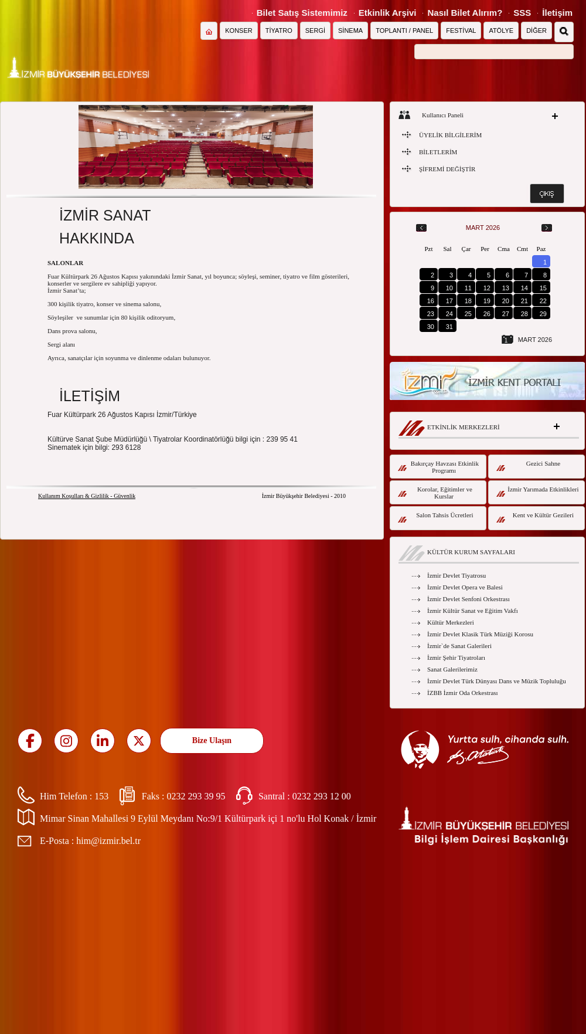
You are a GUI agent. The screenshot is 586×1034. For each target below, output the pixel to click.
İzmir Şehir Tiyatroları (456, 657)
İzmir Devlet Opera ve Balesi (465, 587)
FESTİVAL (461, 30)
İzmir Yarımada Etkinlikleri (537, 491)
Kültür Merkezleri (450, 622)
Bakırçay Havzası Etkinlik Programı (438, 467)
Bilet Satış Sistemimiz (302, 13)
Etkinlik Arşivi (388, 13)
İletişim (557, 13)
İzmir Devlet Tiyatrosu (456, 575)
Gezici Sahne (528, 465)
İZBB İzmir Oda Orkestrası (462, 692)
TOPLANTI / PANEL (404, 30)
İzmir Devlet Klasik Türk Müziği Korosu (480, 634)
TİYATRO (278, 30)
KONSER (238, 30)
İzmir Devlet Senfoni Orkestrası (468, 598)
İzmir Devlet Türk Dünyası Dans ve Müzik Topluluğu (496, 680)
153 (101, 796)
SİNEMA (350, 30)
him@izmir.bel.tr (108, 841)
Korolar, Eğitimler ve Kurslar (435, 493)
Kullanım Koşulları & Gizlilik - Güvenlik (86, 496)
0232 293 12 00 (321, 796)
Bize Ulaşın (211, 740)
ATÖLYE (501, 30)
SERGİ (315, 30)
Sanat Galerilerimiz (452, 669)
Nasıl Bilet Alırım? (464, 13)
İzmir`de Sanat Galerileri (459, 645)
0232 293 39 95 (195, 796)
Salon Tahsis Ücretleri (435, 517)
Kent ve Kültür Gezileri (535, 517)
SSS (522, 13)
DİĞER (536, 30)
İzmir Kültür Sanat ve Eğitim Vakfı (472, 610)
